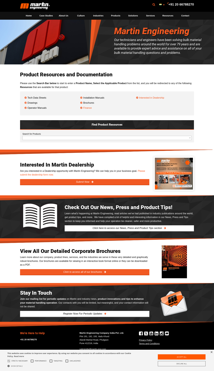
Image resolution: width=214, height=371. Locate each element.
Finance (87, 108)
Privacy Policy (145, 340)
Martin (34, 5)
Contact (185, 15)
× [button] (211, 352)
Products (115, 15)
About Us (63, 15)
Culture (81, 15)
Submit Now (83, 181)
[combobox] (107, 138)
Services (150, 15)
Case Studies (46, 15)
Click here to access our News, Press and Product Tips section (128, 228)
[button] (72, 365)
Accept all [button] (182, 357)
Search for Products (31, 134)
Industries (98, 15)
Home (29, 15)
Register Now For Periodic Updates (83, 313)
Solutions (133, 15)
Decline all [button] (182, 364)
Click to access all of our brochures (83, 271)
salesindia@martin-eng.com (93, 349)
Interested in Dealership (152, 97)
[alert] (107, 360)
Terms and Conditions (149, 343)
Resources (167, 15)
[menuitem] (35, 6)
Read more (19, 356)
